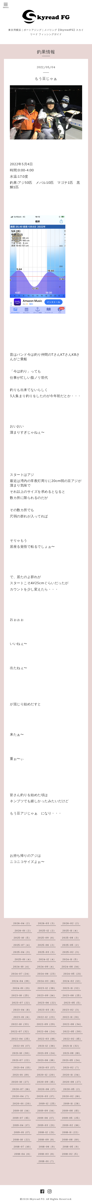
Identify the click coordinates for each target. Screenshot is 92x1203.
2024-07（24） (21, 973)
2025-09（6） (46, 937)
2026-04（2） (22, 923)
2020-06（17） (47, 1089)
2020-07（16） (21, 1089)
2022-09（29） (46, 1024)
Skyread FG (37, 1198)
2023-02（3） (71, 1009)
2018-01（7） (46, 1161)
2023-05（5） (73, 1002)
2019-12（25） (48, 1103)
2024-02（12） (72, 980)
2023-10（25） (20, 995)
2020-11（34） (72, 1074)
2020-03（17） (46, 1096)
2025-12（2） (47, 930)
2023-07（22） (21, 1002)
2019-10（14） (22, 1110)
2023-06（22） (47, 1002)
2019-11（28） (72, 1103)
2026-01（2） (23, 930)
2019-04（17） (22, 1125)
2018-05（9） (71, 1146)
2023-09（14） (46, 995)
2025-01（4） (23, 959)
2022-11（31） (71, 1016)
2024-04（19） (21, 980)
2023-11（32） (72, 988)
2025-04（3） (22, 952)
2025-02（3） (71, 952)
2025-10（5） (22, 937)
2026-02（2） (71, 923)
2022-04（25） (21, 1038)
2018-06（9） (47, 1146)
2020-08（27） (72, 1081)
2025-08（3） (71, 937)
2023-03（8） (47, 1009)
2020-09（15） (46, 1081)
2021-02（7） (71, 1067)
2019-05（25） (71, 1117)
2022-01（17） (22, 1045)
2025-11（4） (70, 930)
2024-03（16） (46, 980)
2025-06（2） (47, 944)
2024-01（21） (22, 988)
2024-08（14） (71, 966)
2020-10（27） (20, 1081)
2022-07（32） (20, 1031)
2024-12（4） (47, 959)
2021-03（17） (47, 1067)
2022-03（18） (47, 1038)
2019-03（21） (47, 1125)
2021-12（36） (47, 1045)
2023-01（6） (22, 1016)
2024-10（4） (21, 966)
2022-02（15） (72, 1038)
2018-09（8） (46, 1139)
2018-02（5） (70, 1153)
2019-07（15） (22, 1117)
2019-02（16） (71, 1125)
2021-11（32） (71, 1045)
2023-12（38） (47, 988)
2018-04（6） (23, 1153)
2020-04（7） (21, 1096)
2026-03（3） (47, 923)
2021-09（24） (47, 1053)
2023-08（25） (72, 995)
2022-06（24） (46, 1031)
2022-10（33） (20, 1024)
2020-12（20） (46, 1074)
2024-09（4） (46, 966)
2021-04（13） (22, 1067)
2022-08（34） (72, 1024)
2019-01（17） (22, 1132)
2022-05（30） (73, 1031)
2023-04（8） (22, 1009)
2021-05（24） (71, 1060)
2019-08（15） (71, 1110)
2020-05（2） (72, 1089)
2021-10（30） (21, 1053)
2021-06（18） (47, 1060)
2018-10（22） (22, 1139)
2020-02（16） (71, 1096)
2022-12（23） (46, 1016)
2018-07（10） (23, 1146)
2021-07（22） (21, 1060)
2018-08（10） (71, 1139)
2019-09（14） (46, 1110)
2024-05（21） (72, 973)
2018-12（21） (47, 1132)
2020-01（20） (22, 1103)
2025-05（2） (71, 944)
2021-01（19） (21, 1074)
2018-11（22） (71, 1132)
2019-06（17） (46, 1117)
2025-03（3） (47, 952)
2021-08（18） (72, 1053)
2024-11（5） (70, 959)
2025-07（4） (22, 944)
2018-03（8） (46, 1153)
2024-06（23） (47, 973)
